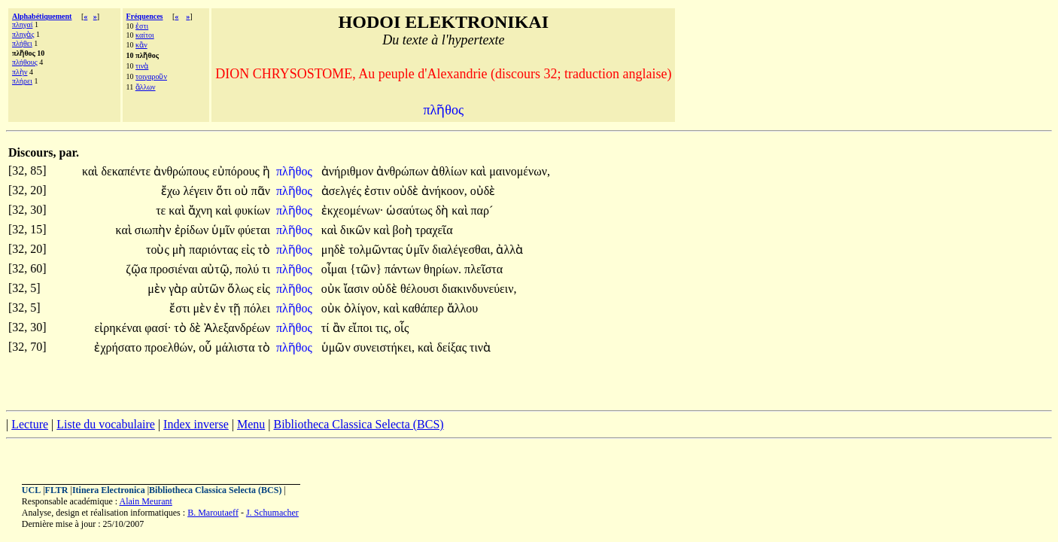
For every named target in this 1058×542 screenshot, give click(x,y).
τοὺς (159, 249)
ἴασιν (358, 288)
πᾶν (260, 190)
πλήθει (22, 43)
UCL (31, 490)
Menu (251, 424)
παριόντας (215, 249)
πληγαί (22, 24)
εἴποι (361, 327)
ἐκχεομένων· (352, 210)
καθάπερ (425, 308)
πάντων (404, 269)
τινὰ (141, 66)
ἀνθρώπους (183, 171)
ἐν (221, 308)
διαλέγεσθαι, (462, 249)
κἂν (141, 45)
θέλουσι (421, 288)
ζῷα (138, 269)
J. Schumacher (272, 512)
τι (266, 269)
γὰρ (179, 288)
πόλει (257, 308)
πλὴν (19, 72)
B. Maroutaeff (213, 512)
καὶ (91, 171)
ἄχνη (202, 210)
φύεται (254, 230)
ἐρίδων (193, 230)
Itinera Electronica (108, 490)
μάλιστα (236, 347)
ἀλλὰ (509, 249)
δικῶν (356, 230)
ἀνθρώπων (403, 171)
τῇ (236, 308)
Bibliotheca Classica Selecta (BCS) (358, 424)
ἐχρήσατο (119, 347)
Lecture (29, 424)
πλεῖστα (483, 269)
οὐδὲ (408, 190)
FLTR (56, 490)
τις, (383, 327)
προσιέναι (175, 269)
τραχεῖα (434, 230)
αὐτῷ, (217, 269)
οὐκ (332, 288)
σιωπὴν (155, 230)
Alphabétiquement (41, 16)
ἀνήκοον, (444, 190)
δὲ (197, 327)
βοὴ (404, 230)
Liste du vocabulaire (105, 424)
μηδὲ (334, 249)
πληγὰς (23, 34)
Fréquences (144, 16)
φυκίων (252, 210)
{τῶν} (366, 269)
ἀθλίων (450, 171)
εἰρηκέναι (120, 327)
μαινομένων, (519, 171)
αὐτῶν (208, 288)
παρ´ (482, 210)
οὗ (207, 347)
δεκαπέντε (127, 171)
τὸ (264, 249)
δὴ (444, 210)
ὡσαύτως (410, 210)
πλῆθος (295, 171)
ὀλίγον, (362, 308)
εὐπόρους (237, 171)
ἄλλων (145, 87)
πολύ (249, 269)
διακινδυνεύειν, (479, 288)
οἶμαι (335, 269)
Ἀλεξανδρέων (237, 327)
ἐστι (141, 26)
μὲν (158, 288)
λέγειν (199, 190)
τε (162, 210)
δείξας (453, 347)
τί (327, 327)
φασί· (157, 327)
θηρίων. (442, 269)
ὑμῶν (337, 347)
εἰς (249, 249)
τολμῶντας (377, 249)
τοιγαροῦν (151, 76)
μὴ (181, 249)
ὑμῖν (224, 230)
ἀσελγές (342, 190)
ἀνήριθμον (348, 171)
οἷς (401, 327)
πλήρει (22, 81)
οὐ (243, 190)
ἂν (340, 327)
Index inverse (196, 424)
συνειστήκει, (384, 347)
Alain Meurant (145, 501)
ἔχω (172, 190)
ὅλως (242, 288)
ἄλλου (462, 308)
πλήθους (25, 62)
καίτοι (144, 35)
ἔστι (181, 308)
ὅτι (225, 190)
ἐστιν (379, 190)
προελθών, (170, 347)
